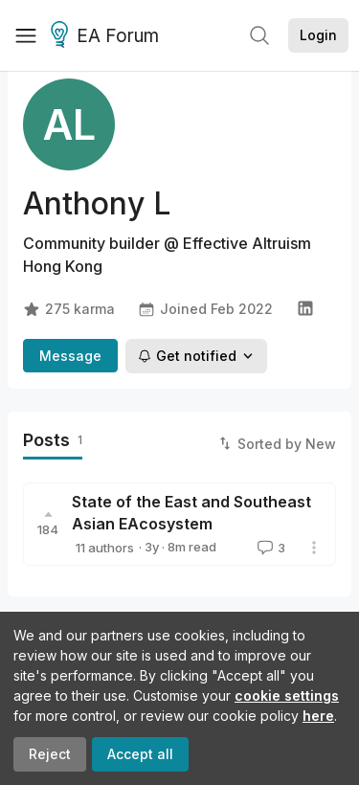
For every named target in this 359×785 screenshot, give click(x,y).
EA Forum (107, 36)
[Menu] (26, 35)
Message (70, 356)
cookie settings (287, 695)
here (318, 715)
